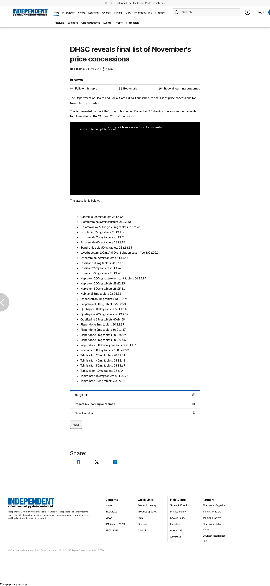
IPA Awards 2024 (115, 524)
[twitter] (97, 462)
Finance (142, 524)
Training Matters (212, 511)
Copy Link (135, 395)
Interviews (111, 511)
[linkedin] (115, 462)
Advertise (175, 536)
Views (108, 517)
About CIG (176, 530)
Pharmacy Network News (214, 526)
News (76, 424)
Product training (147, 505)
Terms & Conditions (181, 505)
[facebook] (79, 462)
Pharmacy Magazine (214, 505)
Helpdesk (175, 524)
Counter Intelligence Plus (214, 538)
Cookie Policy (177, 517)
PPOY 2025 (111, 530)
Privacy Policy (178, 511)
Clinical (142, 530)
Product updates (147, 511)
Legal (140, 517)
